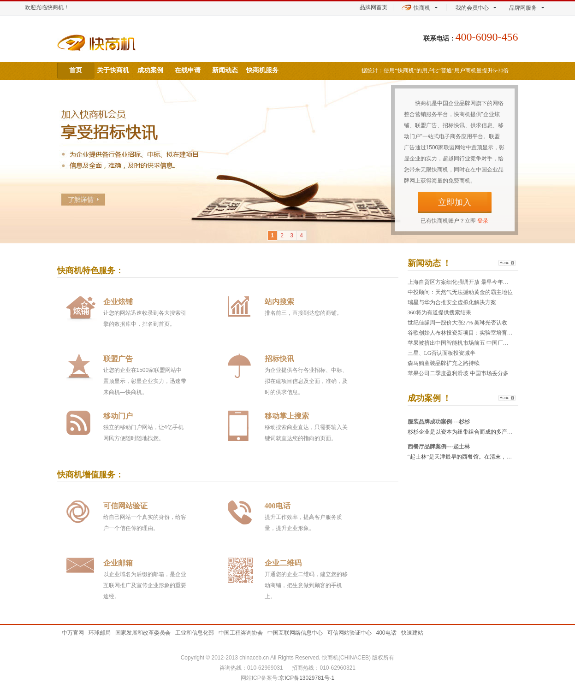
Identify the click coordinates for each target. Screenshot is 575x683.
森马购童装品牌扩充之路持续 (444, 363)
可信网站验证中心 (349, 633)
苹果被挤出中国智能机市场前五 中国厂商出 (461, 343)
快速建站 (412, 633)
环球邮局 (100, 633)
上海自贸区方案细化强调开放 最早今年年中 (461, 282)
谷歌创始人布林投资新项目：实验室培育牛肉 (463, 333)
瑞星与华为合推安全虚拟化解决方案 (452, 302)
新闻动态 (225, 70)
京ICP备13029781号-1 (306, 678)
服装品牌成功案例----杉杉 (439, 421)
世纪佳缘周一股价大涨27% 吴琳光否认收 (458, 322)
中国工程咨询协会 (241, 633)
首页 (75, 70)
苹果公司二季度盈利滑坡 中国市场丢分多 (458, 373)
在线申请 (188, 70)
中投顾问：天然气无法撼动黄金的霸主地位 (460, 292)
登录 (482, 221)
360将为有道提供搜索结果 (439, 312)
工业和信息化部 (194, 633)
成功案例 (150, 70)
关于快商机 (113, 70)
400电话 (386, 633)
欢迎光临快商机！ (47, 7)
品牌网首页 (373, 7)
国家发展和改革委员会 (143, 633)
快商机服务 (262, 70)
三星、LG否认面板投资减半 (442, 353)
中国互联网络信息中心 (295, 633)
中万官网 (73, 633)
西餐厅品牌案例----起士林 (439, 446)
